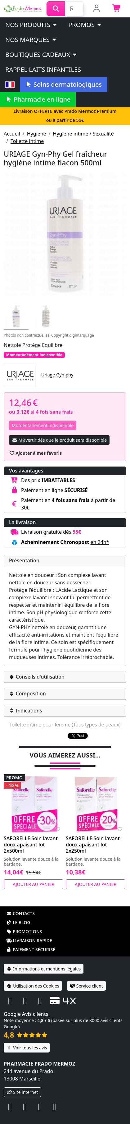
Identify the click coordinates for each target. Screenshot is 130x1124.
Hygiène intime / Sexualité (83, 133)
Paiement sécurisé (30, 941)
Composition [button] (27, 693)
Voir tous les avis (27, 1040)
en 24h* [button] (99, 542)
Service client (86, 978)
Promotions (24, 923)
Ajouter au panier (33, 876)
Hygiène (36, 133)
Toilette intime (27, 141)
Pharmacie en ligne (37, 99)
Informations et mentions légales (44, 961)
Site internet (22, 1084)
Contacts (20, 905)
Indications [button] (25, 710)
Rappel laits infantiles (43, 69)
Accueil (12, 133)
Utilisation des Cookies (33, 978)
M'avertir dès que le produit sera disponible (59, 440)
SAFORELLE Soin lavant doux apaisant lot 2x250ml (93, 836)
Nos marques (31, 39)
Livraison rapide (29, 932)
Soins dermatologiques (63, 84)
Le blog (18, 914)
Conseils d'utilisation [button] (37, 676)
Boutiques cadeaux (41, 54)
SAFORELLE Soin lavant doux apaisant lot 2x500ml (31, 836)
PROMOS (85, 25)
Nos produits (31, 25)
